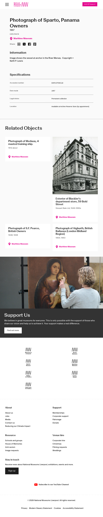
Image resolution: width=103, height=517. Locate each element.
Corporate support (60, 416)
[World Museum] (75, 351)
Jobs (7, 416)
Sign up (11, 471)
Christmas (57, 444)
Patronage (57, 420)
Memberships (58, 413)
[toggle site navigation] (7, 4)
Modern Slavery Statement (40, 508)
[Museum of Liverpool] (28, 351)
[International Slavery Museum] (28, 362)
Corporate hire (59, 441)
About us (9, 413)
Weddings (57, 451)
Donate (56, 423)
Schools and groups (13, 441)
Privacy (24, 508)
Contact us (10, 423)
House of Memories (13, 444)
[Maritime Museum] (75, 362)
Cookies (57, 508)
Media (7, 420)
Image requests (12, 451)
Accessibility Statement (73, 508)
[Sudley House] (75, 374)
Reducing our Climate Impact (17, 426)
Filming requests (60, 447)
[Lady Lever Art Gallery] (28, 386)
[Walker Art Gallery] (28, 374)
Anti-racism (10, 447)
